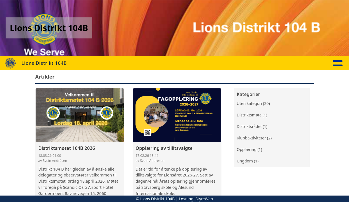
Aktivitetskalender (171, 63)
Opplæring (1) (249, 149)
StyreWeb (204, 198)
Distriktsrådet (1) (252, 126)
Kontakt (248, 63)
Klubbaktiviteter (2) (254, 138)
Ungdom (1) (248, 161)
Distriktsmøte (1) (252, 115)
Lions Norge (284, 63)
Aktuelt (130, 63)
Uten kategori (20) (253, 103)
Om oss (214, 63)
